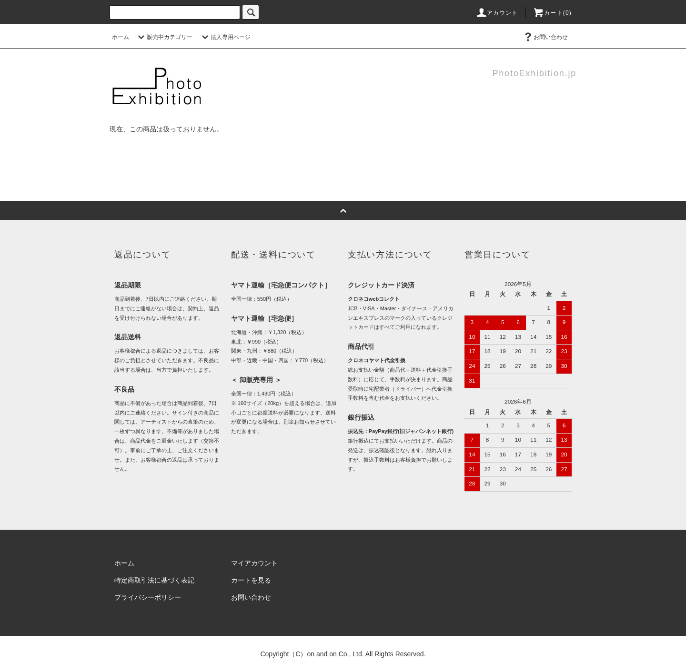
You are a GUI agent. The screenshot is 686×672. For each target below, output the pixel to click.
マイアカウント (254, 563)
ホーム (120, 37)
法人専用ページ (225, 37)
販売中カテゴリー (163, 37)
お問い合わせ (545, 37)
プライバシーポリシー (147, 597)
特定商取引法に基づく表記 (154, 580)
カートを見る (251, 580)
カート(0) (552, 13)
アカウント (496, 13)
